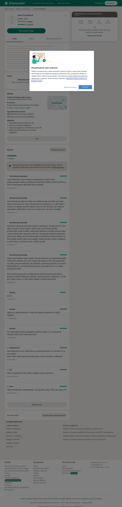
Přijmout (85, 87)
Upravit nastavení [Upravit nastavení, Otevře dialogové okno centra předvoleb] (70, 87)
